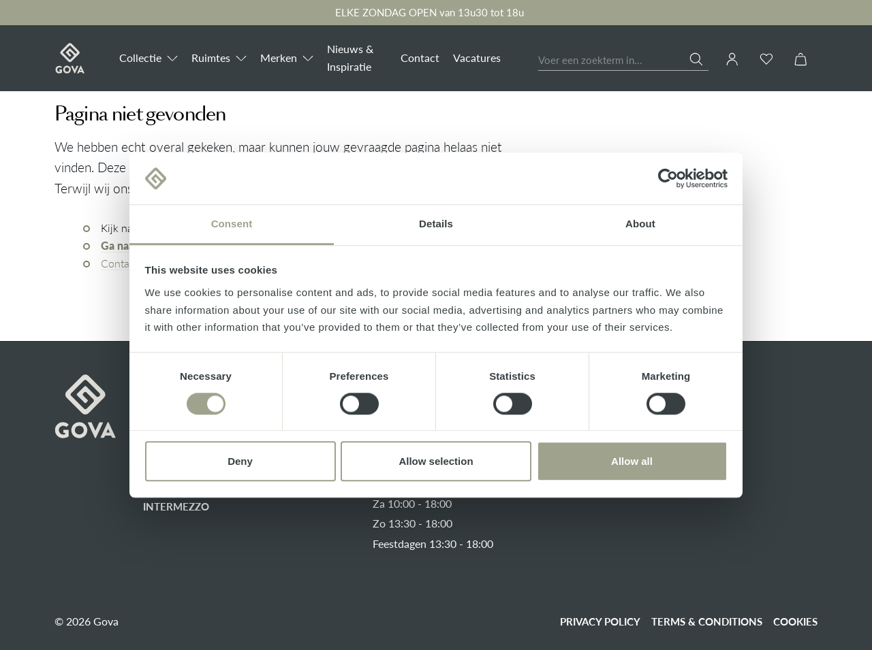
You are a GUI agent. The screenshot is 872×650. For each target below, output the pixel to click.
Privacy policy (600, 621)
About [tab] (640, 224)
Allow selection (436, 461)
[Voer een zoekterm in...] (614, 61)
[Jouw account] (732, 59)
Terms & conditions (706, 621)
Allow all (632, 461)
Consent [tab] (232, 224)
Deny (240, 461)
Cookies (795, 621)
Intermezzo (176, 506)
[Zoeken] (698, 59)
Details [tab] (436, 224)
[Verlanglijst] (766, 59)
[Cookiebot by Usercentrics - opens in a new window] (668, 178)
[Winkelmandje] (800, 59)
